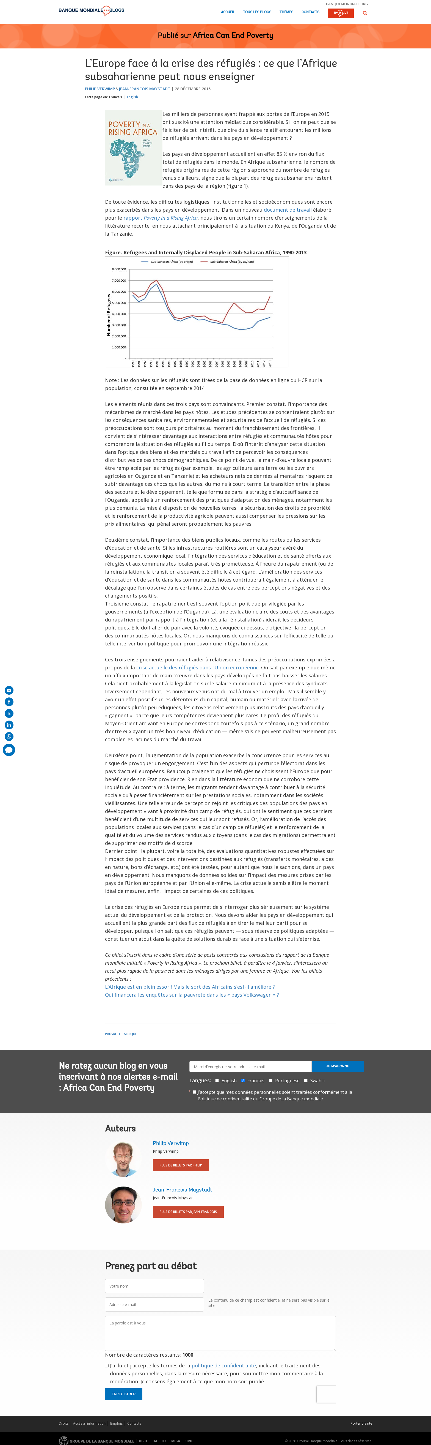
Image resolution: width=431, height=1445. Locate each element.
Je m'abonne (337, 1066)
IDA (154, 1441)
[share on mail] (9, 690)
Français (115, 97)
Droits (63, 1423)
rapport (160, 217)
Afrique (130, 1034)
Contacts (310, 12)
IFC (164, 1441)
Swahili (317, 1081)
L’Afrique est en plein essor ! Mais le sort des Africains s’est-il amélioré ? (190, 986)
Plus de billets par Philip (181, 1165)
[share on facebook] (9, 701)
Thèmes (286, 12)
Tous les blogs (257, 12)
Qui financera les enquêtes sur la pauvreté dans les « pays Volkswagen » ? (192, 994)
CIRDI (189, 1441)
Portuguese (287, 1081)
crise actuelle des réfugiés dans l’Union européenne (197, 667)
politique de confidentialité (224, 1365)
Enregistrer (124, 1394)
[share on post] (9, 713)
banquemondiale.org (347, 4)
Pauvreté (113, 1034)
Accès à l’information (89, 1423)
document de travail (288, 209)
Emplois (116, 1423)
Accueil (228, 12)
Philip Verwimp (100, 89)
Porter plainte (361, 1423)
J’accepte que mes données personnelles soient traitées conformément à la (275, 1095)
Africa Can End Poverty (233, 36)
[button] (365, 13)
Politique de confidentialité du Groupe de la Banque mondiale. (261, 1099)
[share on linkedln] (9, 725)
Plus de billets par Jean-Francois (188, 1211)
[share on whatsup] (9, 736)
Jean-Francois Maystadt (144, 89)
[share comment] (9, 750)
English (132, 97)
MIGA (175, 1441)
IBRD (143, 1441)
